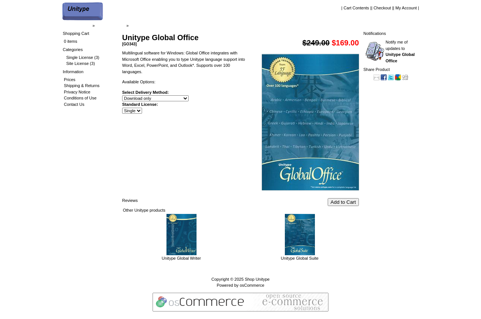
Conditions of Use (80, 98)
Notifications (374, 33)
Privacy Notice (77, 92)
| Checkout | (382, 8)
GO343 (136, 25)
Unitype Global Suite (299, 258)
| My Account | (406, 8)
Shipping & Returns (82, 85)
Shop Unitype (257, 279)
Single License (79, 57)
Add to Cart (343, 202)
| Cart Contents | (356, 8)
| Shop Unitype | (110, 25)
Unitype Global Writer (181, 258)
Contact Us (74, 104)
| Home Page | (78, 25)
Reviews (130, 200)
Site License (77, 63)
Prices (70, 79)
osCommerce (252, 285)
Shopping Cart (76, 33)
